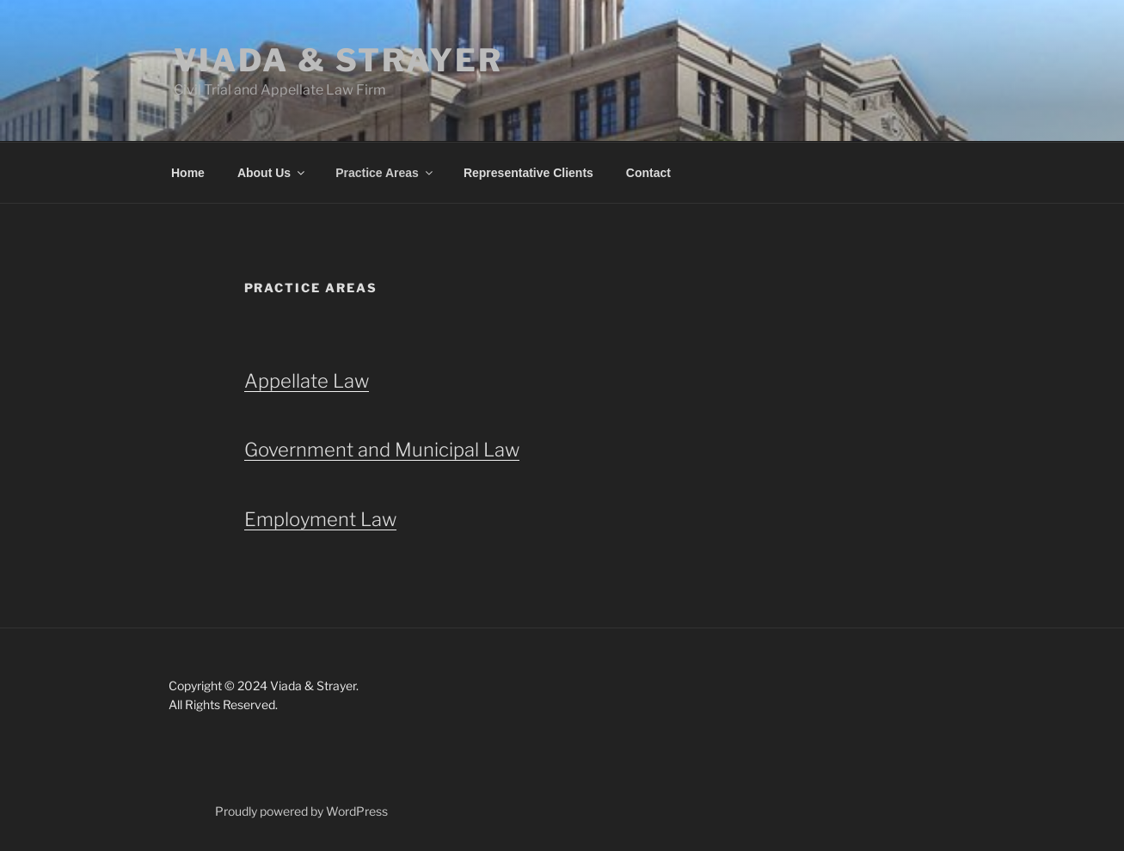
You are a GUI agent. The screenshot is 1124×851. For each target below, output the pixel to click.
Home (188, 173)
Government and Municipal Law (381, 449)
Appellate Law (306, 381)
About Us (272, 173)
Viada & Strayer (338, 60)
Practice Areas (385, 173)
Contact (648, 173)
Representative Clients (528, 173)
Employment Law (320, 519)
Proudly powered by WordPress (301, 811)
